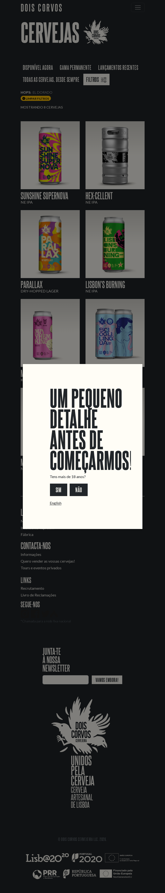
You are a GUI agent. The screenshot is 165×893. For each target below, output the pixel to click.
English (55, 503)
